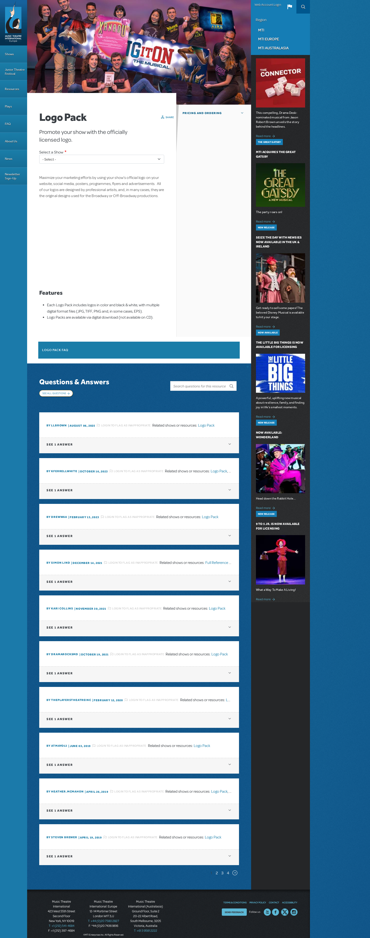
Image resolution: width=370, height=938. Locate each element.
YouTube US (267, 907)
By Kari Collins (59, 603)
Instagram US (294, 907)
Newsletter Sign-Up (12, 176)
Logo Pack (206, 420)
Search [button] (303, 7)
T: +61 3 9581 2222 (145, 926)
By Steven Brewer (61, 832)
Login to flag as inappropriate (126, 420)
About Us (11, 141)
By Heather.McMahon (65, 786)
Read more (266, 135)
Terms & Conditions (235, 897)
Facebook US (275, 907)
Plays (8, 106)
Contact (274, 897)
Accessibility (289, 897)
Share (170, 117)
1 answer (59, 439)
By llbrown (56, 420)
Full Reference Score (221, 557)
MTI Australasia (273, 48)
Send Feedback (234, 907)
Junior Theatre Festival (15, 72)
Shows (9, 54)
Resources (12, 89)
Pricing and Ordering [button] (202, 113)
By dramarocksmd (62, 649)
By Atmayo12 (56, 741)
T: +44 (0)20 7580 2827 (103, 916)
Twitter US (284, 907)
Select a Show (51, 152)
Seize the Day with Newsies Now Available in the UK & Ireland (279, 242)
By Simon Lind (58, 558)
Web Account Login (267, 5)
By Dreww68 (56, 512)
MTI (261, 30)
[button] (289, 7)
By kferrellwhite (61, 466)
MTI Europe (268, 39)
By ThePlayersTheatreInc (68, 695)
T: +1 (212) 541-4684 (61, 921)
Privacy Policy (257, 897)
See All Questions (54, 393)
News (8, 159)
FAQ (8, 124)
